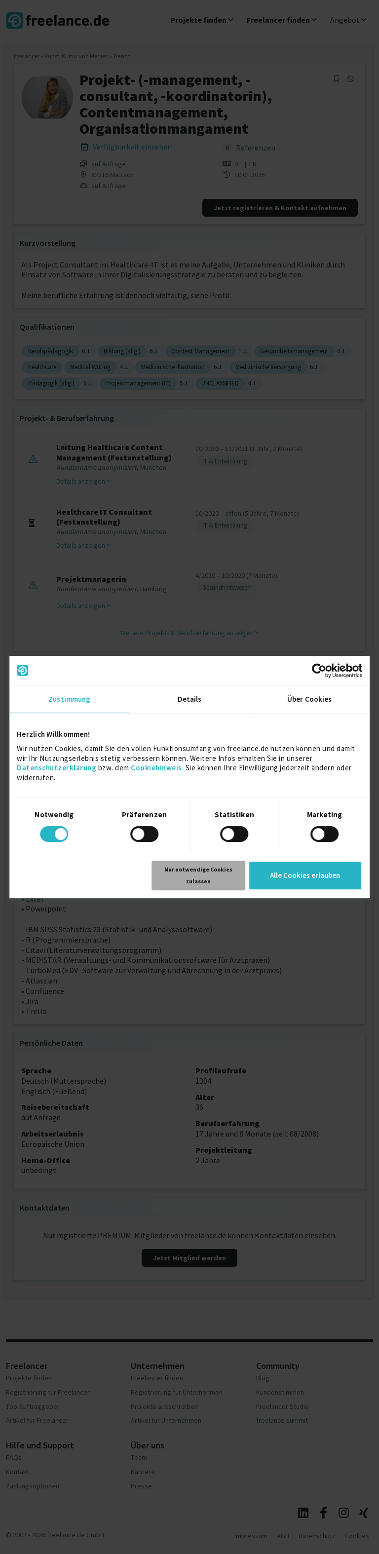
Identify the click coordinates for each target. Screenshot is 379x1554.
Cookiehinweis (156, 767)
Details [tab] (190, 699)
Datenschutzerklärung (56, 767)
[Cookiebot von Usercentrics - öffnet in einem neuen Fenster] (319, 670)
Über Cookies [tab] (309, 699)
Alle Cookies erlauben (305, 875)
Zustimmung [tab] (69, 699)
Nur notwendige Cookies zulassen (198, 875)
